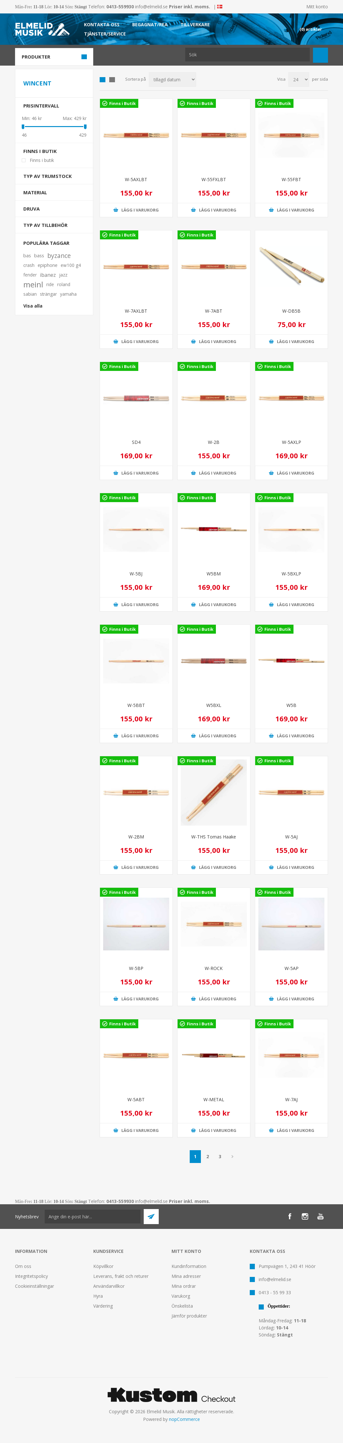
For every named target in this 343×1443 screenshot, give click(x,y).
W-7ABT (213, 311)
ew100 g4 (71, 265)
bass (39, 256)
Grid (102, 79)
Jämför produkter (189, 1316)
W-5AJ (291, 837)
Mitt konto (317, 7)
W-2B (213, 442)
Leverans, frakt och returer (121, 1276)
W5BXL (213, 705)
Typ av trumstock (47, 176)
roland (63, 284)
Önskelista (182, 1306)
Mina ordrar (184, 1286)
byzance (59, 255)
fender (30, 275)
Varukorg (181, 1296)
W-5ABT (136, 1099)
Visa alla (32, 306)
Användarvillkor (109, 1286)
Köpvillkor (103, 1266)
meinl (33, 284)
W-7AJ (291, 1099)
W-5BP (136, 968)
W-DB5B (291, 311)
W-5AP (292, 968)
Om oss (23, 1266)
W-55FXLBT (214, 179)
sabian (30, 294)
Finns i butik (40, 151)
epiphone (47, 265)
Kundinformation (189, 1266)
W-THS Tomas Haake (213, 837)
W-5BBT (136, 705)
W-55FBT (291, 179)
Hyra (98, 1296)
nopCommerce (184, 1419)
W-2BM (136, 837)
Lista (112, 79)
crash (28, 265)
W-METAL (213, 1099)
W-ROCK (214, 968)
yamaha (68, 294)
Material (35, 192)
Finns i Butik (122, 103)
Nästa (232, 1156)
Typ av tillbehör (45, 225)
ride (50, 284)
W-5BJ (136, 574)
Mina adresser (186, 1276)
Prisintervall (41, 105)
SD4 (136, 442)
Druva (31, 208)
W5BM (214, 574)
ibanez (48, 274)
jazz (63, 275)
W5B (291, 705)
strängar (48, 294)
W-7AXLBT (136, 311)
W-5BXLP (291, 574)
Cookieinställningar (34, 1286)
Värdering (103, 1306)
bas (27, 256)
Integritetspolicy (31, 1276)
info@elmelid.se (151, 7)
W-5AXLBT (136, 179)
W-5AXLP (291, 442)
